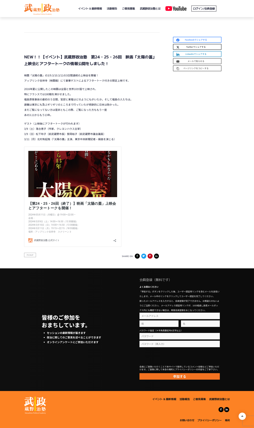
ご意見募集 (199, 399)
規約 (227, 420)
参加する (179, 376)
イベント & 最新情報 (164, 399)
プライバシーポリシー (209, 420)
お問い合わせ (187, 420)
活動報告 (184, 399)
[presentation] (171, 356)
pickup (30, 255)
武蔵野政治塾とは (219, 399)
